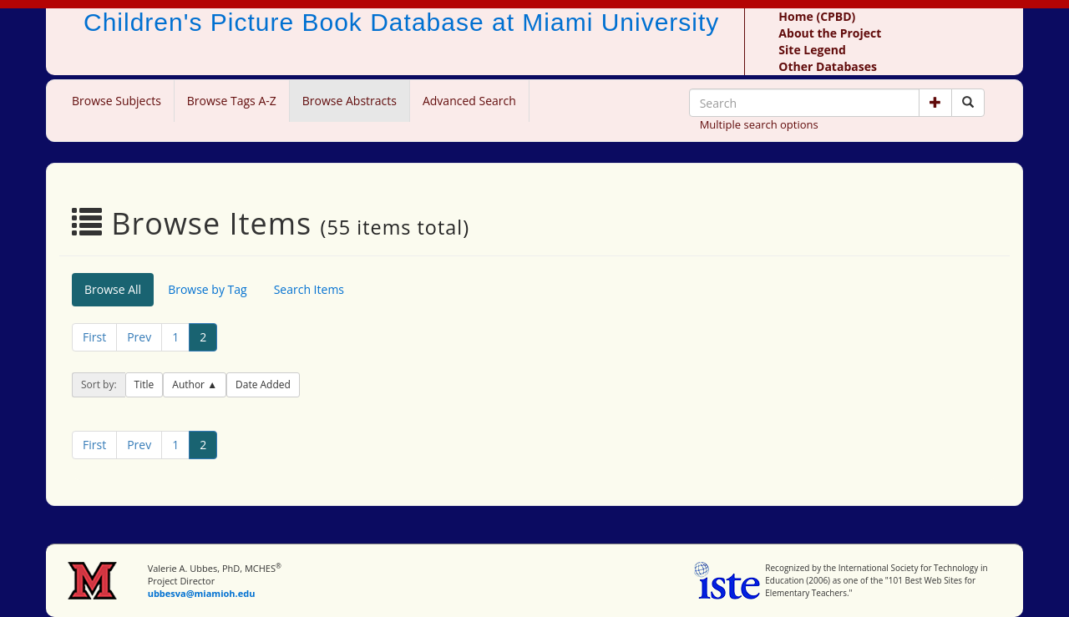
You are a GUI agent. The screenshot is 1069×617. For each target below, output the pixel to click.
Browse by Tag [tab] (207, 289)
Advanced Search (469, 101)
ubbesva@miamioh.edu (202, 593)
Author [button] (189, 384)
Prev (139, 337)
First (94, 337)
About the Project (829, 33)
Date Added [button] (263, 384)
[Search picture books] (968, 103)
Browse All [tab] (112, 289)
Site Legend (811, 50)
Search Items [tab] (309, 289)
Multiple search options (759, 124)
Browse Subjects (116, 101)
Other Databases (827, 66)
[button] (935, 103)
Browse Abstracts (349, 101)
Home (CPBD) (816, 16)
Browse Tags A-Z (231, 101)
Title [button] (144, 384)
